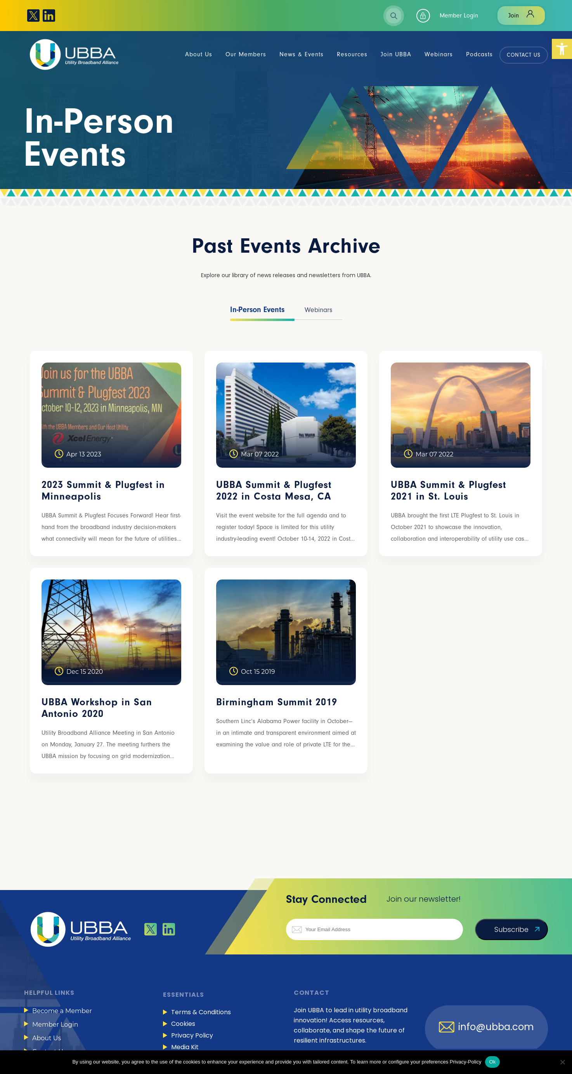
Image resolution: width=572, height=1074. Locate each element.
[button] (562, 49)
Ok (492, 1062)
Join (513, 15)
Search (393, 16)
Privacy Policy (192, 1035)
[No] (562, 1062)
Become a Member (62, 1011)
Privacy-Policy (466, 1062)
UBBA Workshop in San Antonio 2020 (97, 708)
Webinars (318, 310)
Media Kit (185, 1047)
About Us (46, 1038)
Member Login (459, 15)
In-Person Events (257, 309)
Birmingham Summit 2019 (276, 702)
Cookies (183, 1023)
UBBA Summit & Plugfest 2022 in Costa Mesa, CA (273, 490)
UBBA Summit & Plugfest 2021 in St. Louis (448, 490)
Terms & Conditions (201, 1012)
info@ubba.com (496, 1027)
